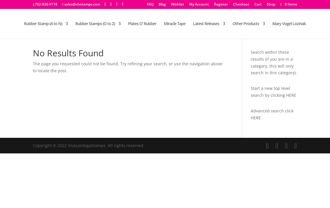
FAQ (150, 5)
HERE (291, 95)
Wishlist (177, 5)
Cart (258, 5)
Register (221, 5)
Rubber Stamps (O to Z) (95, 24)
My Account (199, 5)
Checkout (241, 5)
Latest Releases (206, 24)
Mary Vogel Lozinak (289, 24)
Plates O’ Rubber (142, 24)
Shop (271, 5)
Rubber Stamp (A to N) (43, 24)
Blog (162, 5)
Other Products (245, 24)
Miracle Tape (174, 24)
